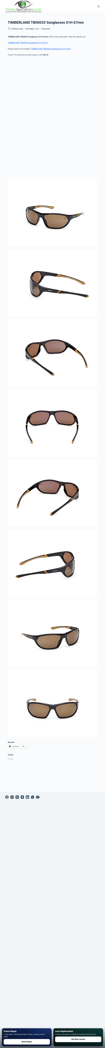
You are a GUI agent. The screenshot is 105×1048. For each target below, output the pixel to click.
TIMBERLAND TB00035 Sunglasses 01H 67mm (28, 43)
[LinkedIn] (27, 797)
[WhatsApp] (32, 797)
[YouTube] (22, 797)
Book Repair (27, 1042)
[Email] (37, 797)
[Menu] (99, 6)
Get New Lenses (78, 1039)
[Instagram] (12, 797)
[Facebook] (7, 797)
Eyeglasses (46, 29)
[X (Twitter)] (17, 797)
